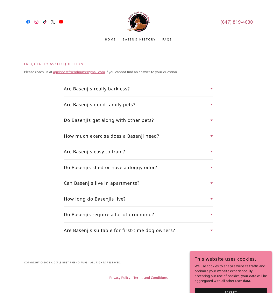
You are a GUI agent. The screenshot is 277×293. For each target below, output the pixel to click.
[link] (28, 22)
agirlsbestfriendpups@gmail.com (79, 72)
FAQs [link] (167, 39)
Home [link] (110, 39)
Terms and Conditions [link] (151, 277)
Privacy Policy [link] (119, 277)
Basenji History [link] (139, 39)
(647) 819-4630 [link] (237, 22)
